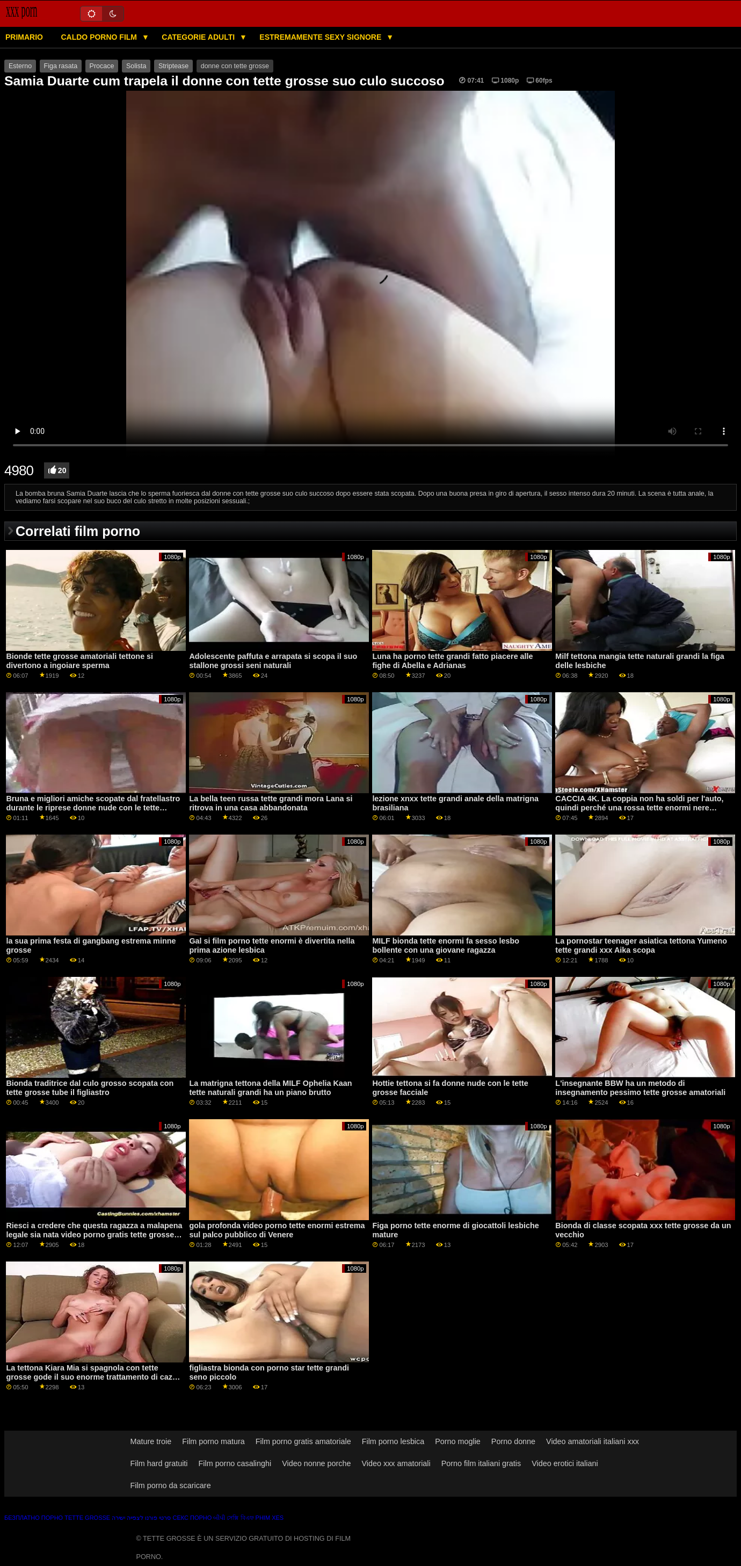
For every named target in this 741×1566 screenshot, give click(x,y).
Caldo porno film (100, 37)
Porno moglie (458, 1441)
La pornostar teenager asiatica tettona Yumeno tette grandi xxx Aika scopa (641, 945)
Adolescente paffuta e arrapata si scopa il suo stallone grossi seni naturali (273, 661)
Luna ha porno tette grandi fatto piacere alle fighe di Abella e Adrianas (452, 661)
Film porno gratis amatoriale (303, 1441)
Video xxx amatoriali (396, 1463)
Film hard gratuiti (159, 1463)
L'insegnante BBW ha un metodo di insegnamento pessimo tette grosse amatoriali (640, 1088)
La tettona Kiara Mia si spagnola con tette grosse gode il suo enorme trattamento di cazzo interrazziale (93, 1377)
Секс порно (192, 1517)
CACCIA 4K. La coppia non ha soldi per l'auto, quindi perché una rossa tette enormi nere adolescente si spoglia (639, 807)
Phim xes (270, 1517)
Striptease (173, 66)
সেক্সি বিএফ (240, 1517)
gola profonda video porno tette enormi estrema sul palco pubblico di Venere (277, 1230)
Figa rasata (61, 66)
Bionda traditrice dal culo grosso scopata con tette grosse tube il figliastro (89, 1088)
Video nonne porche (316, 1463)
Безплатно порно (33, 1517)
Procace (102, 66)
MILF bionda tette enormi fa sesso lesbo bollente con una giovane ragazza (445, 945)
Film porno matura (213, 1441)
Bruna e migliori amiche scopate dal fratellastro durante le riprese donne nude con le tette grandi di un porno (93, 807)
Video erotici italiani (565, 1463)
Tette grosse (87, 1517)
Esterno (20, 66)
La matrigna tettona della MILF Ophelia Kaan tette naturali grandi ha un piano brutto (270, 1088)
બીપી (219, 1517)
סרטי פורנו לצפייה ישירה (141, 1517)
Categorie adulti (199, 37)
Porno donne (513, 1441)
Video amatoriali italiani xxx (592, 1441)
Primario (24, 37)
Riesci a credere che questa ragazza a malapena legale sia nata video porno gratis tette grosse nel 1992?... (94, 1234)
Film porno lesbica (393, 1441)
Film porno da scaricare (170, 1485)
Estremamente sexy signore (321, 37)
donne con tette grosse (235, 66)
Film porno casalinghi (235, 1463)
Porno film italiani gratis (481, 1463)
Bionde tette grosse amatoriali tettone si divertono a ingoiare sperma (79, 661)
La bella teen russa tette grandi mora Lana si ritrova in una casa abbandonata (270, 803)
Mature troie (151, 1441)
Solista (136, 66)
